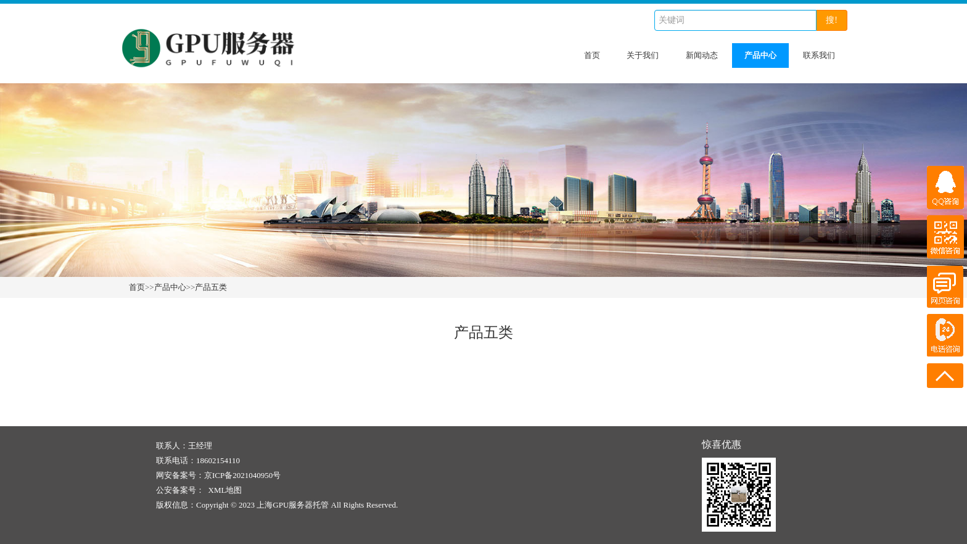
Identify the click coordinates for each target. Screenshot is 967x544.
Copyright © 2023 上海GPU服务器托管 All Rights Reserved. (297, 504)
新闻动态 (702, 55)
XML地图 (225, 490)
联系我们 (819, 55)
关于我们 (643, 55)
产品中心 (760, 55)
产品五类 (211, 287)
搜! (831, 20)
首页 (592, 55)
